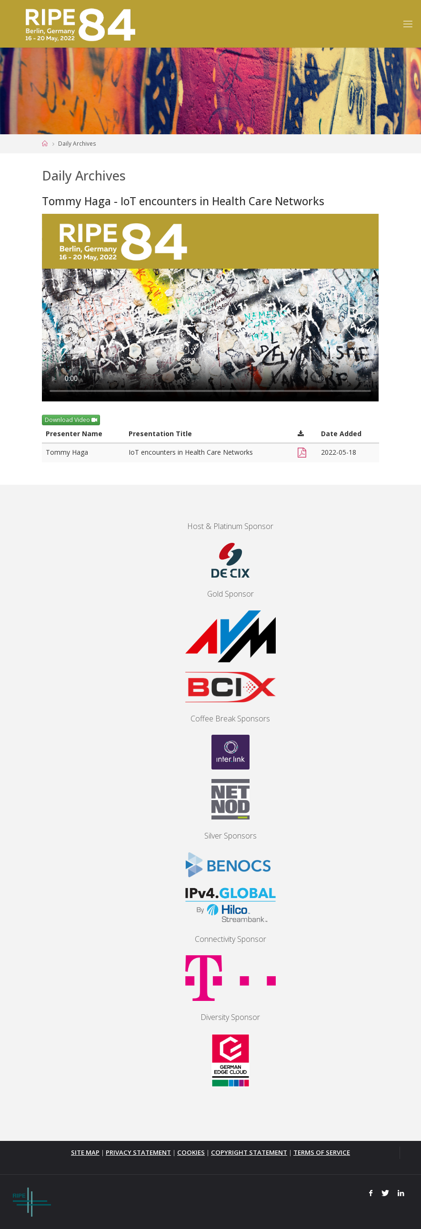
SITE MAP (85, 1152)
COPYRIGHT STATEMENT (249, 1152)
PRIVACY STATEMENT (138, 1152)
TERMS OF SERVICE (321, 1152)
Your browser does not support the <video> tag (210, 307)
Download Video (71, 420)
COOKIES (191, 1152)
